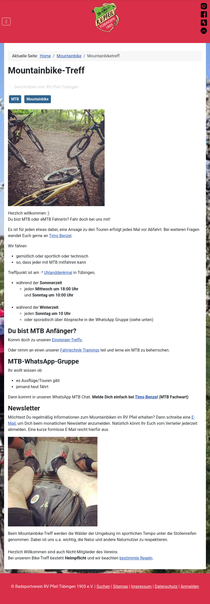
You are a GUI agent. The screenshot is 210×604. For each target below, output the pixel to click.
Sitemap (120, 586)
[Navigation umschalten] (6, 21)
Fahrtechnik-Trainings (80, 350)
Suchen (103, 586)
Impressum (141, 586)
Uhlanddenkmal (58, 272)
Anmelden (190, 586)
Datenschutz (166, 586)
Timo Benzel (60, 235)
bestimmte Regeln (135, 558)
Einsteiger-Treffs (67, 339)
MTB (15, 99)
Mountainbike (38, 99)
